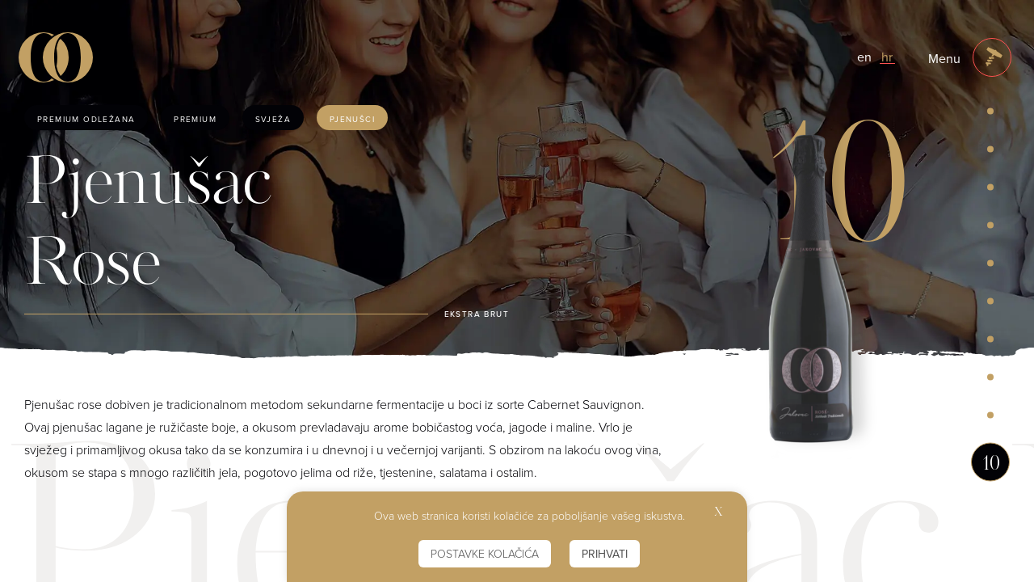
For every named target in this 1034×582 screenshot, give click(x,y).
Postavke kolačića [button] (485, 553)
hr (887, 56)
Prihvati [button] (605, 554)
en (864, 56)
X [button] (718, 513)
